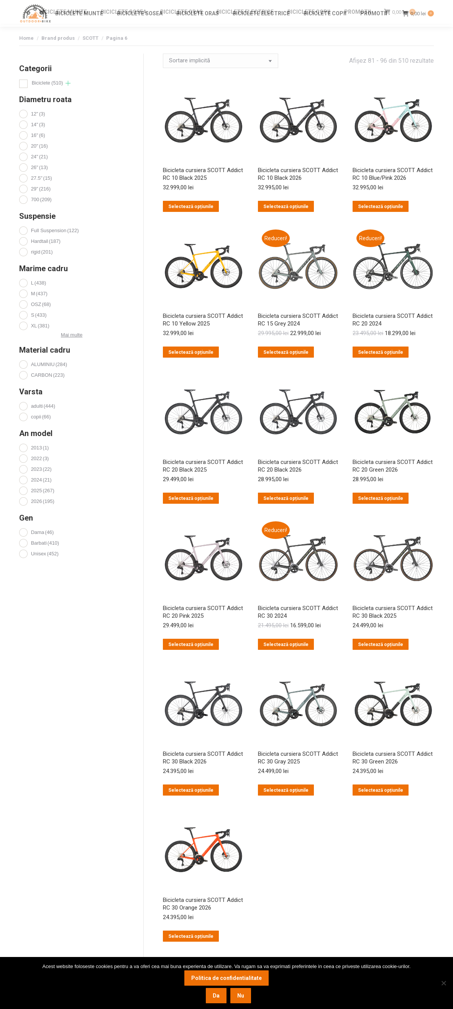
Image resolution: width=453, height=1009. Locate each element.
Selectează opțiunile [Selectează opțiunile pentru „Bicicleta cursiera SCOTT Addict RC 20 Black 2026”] (286, 512)
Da (216, 996)
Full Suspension (55, 244)
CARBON (48, 389)
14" (38, 138)
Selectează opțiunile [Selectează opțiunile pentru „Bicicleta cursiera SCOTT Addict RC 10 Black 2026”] (286, 220)
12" (38, 127)
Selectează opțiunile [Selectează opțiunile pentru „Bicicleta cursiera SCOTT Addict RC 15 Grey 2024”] (286, 366)
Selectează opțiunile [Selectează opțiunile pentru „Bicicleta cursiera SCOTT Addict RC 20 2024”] (380, 366)
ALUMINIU (49, 378)
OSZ (41, 318)
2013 (40, 461)
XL (40, 339)
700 (41, 213)
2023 (41, 483)
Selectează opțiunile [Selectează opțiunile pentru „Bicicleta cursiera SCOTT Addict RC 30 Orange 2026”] (190, 950)
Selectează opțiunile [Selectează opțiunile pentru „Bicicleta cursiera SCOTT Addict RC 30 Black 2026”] (190, 804)
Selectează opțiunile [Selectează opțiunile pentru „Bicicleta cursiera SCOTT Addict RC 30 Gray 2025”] (286, 804)
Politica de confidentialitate (226, 978)
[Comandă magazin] (220, 74)
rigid (42, 266)
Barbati (45, 557)
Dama (42, 546)
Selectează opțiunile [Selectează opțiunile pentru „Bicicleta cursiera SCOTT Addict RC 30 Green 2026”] (380, 804)
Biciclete (47, 96)
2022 (40, 472)
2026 (42, 515)
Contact (376, 7)
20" (39, 160)
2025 (42, 504)
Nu (240, 996)
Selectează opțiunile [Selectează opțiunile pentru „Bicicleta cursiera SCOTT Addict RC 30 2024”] (286, 658)
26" (39, 181)
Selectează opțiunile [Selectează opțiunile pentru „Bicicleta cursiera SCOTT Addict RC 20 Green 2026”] (380, 512)
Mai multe (71, 349)
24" (39, 170)
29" (41, 202)
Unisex (45, 567)
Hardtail (46, 255)
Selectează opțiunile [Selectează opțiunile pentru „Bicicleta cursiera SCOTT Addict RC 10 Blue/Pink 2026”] (380, 220)
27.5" (41, 192)
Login (399, 7)
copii (41, 430)
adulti (43, 420)
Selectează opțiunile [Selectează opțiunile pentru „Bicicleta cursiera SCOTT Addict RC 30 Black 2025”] (380, 658)
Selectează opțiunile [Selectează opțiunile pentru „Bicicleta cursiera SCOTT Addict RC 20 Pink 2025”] (190, 658)
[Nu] (443, 983)
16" (38, 149)
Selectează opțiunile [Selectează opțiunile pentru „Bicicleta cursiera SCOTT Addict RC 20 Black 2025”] (190, 512)
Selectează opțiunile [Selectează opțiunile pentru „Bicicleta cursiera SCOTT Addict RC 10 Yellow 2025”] (190, 366)
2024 (41, 493)
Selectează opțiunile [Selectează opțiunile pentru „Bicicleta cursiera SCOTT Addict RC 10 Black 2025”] (190, 220)
